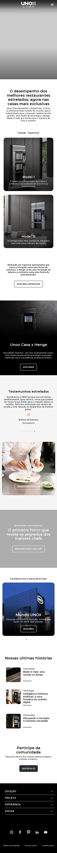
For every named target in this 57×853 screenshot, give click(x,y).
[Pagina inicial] (28, 4)
